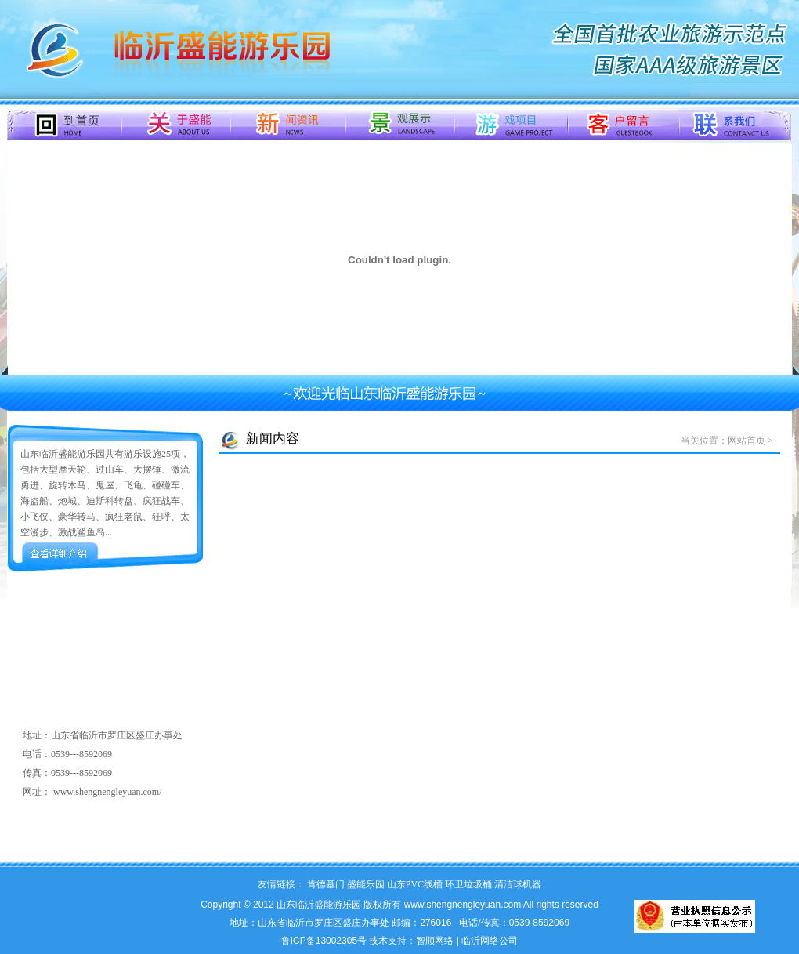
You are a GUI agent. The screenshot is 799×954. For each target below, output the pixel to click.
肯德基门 (326, 884)
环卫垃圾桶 (468, 884)
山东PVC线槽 (415, 884)
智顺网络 (435, 940)
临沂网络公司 (489, 940)
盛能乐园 (366, 884)
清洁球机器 (517, 884)
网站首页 (746, 440)
